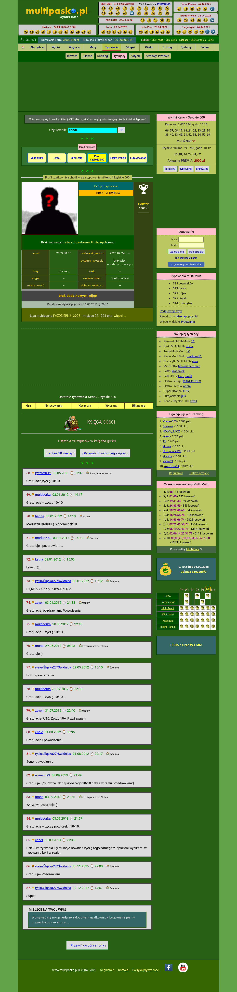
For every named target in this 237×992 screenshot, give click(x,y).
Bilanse (87, 56)
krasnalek (178, 371)
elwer (189, 346)
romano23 (42, 775)
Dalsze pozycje (199, 473)
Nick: (187, 239)
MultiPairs (192, 549)
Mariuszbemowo (189, 366)
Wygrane (74, 47)
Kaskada (183, 39)
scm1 (193, 401)
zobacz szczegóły (193, 572)
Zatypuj (135, 56)
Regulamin (176, 473)
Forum (205, 47)
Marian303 (170, 421)
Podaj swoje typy (171, 311)
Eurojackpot (168, 602)
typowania (186, 168)
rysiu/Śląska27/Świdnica (53, 581)
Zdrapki (130, 47)
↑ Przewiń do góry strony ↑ (87, 945)
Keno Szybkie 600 (97, 158)
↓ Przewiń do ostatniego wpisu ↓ (105, 453)
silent (166, 436)
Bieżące (72, 56)
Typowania (111, 47)
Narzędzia (37, 47)
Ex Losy (167, 47)
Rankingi (102, 56)
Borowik (168, 426)
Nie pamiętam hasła (186, 257)
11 (193, 341)
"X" (188, 351)
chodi (39, 840)
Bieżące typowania (106, 186)
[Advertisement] (118, 86)
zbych (39, 603)
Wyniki (56, 47)
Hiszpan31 (185, 376)
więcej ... (120, 316)
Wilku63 (168, 461)
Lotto (211, 39)
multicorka (43, 495)
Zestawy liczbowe (157, 56)
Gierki (148, 47)
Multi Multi (157, 39)
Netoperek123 (172, 451)
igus (183, 396)
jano (195, 361)
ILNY (186, 391)
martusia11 (194, 356)
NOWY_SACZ (171, 431)
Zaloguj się (177, 251)
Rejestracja (196, 251)
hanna (39, 516)
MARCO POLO (192, 381)
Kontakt (123, 970)
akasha (167, 456)
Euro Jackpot (138, 158)
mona (39, 646)
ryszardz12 (43, 473)
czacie (99, 260)
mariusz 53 (43, 538)
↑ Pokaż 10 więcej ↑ (60, 453)
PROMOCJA (163, 4)
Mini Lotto (171, 39)
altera (187, 386)
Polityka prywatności (145, 970)
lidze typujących (186, 316)
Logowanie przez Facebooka (186, 264)
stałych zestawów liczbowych (86, 242)
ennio (39, 732)
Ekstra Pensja (198, 39)
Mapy (93, 47)
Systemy (186, 47)
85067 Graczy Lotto (186, 645)
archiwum (202, 168)
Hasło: (187, 245)
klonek (167, 446)
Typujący (119, 56)
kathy (39, 559)
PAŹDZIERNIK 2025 (66, 316)
